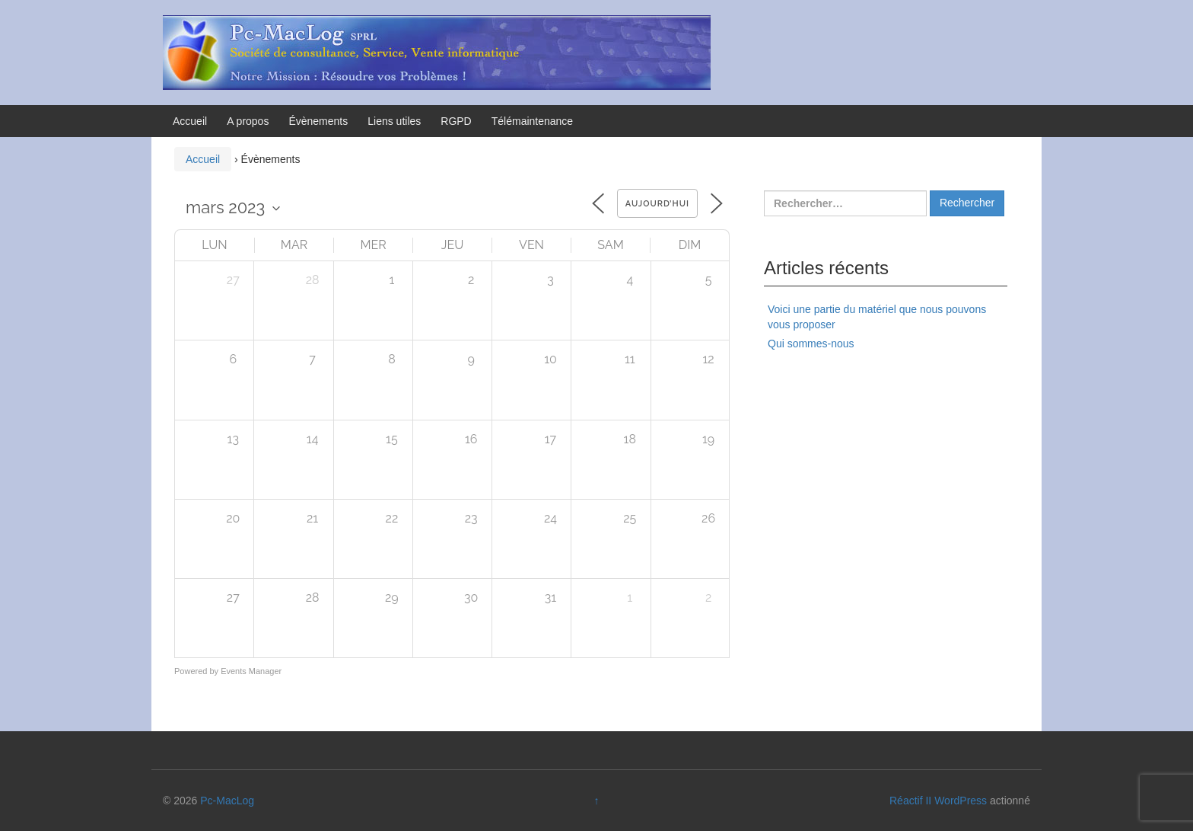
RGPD (456, 121)
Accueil (190, 121)
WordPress (960, 800)
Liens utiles (394, 121)
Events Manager (251, 671)
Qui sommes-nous (811, 343)
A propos (248, 121)
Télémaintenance (532, 121)
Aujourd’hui (657, 204)
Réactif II (910, 800)
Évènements (318, 121)
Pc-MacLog (227, 800)
